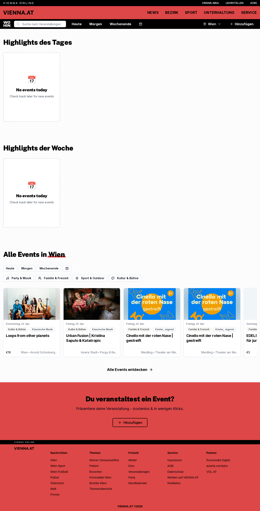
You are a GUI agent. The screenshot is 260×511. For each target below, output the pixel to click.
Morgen (95, 24)
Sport (191, 12)
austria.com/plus (217, 465)
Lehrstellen (234, 2)
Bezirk (171, 12)
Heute (77, 24)
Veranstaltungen (139, 471)
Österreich (57, 483)
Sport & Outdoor (89, 278)
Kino (131, 465)
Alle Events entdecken (130, 369)
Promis (55, 494)
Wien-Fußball (59, 471)
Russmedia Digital (218, 460)
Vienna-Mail (210, 2)
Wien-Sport (57, 465)
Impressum (174, 460)
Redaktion (174, 483)
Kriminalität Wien (100, 477)
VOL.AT (211, 471)
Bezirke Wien (98, 483)
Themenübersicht (100, 488)
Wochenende (120, 24)
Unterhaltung (219, 12)
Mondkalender (137, 483)
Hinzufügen (242, 24)
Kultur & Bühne (125, 278)
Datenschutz (175, 471)
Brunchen (95, 471)
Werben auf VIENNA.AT (183, 477)
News (153, 12)
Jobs (253, 2)
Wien (212, 24)
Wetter (132, 460)
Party (131, 477)
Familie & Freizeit (53, 278)
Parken (94, 465)
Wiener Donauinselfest (104, 460)
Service (249, 12)
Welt (53, 488)
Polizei (54, 477)
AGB (170, 465)
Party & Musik (18, 278)
